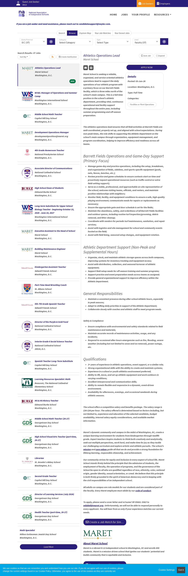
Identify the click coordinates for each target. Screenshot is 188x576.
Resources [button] (161, 14)
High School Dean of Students (49, 187)
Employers (163, 3)
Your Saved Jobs (122, 33)
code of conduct (143, 490)
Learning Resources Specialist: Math (52, 379)
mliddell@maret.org (93, 505)
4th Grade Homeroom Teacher (49, 150)
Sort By (23, 57)
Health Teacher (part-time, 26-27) (51, 512)
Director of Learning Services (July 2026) (54, 494)
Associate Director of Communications (53, 168)
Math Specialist (27, 530)
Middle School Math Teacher (48, 114)
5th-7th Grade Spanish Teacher (50, 303)
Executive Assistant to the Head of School (55, 230)
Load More (48, 546)
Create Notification (68, 57)
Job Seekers (145, 3)
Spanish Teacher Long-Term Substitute (54, 361)
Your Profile (141, 14)
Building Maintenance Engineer (50, 248)
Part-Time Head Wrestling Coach (51, 284)
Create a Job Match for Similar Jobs (106, 522)
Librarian (39, 458)
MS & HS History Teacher (46, 400)
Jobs (124, 14)
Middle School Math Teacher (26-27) (52, 418)
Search (62, 33)
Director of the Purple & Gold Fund (51, 321)
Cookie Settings (167, 570)
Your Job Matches (103, 33)
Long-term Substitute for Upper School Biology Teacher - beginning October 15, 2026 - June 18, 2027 (54, 209)
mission (87, 449)
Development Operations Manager (52, 132)
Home (113, 14)
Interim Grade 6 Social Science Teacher (53, 341)
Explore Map (85, 33)
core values (101, 449)
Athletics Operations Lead (48, 67)
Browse (72, 33)
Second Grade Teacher (46, 476)
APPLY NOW (147, 67)
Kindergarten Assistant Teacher (50, 266)
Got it (181, 570)
